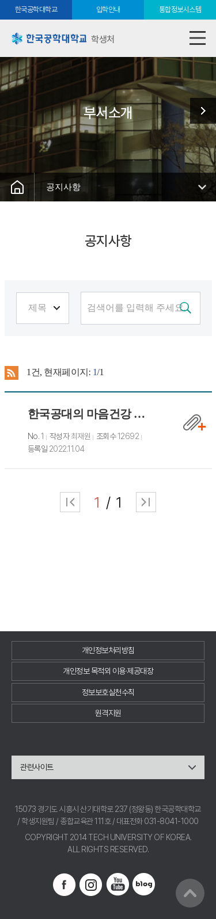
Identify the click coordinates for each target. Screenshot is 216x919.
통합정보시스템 (180, 9)
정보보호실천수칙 (108, 692)
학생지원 (198, 111)
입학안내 (108, 9)
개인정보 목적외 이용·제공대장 (108, 671)
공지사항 (63, 187)
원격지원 (108, 713)
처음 (70, 502)
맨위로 (190, 893)
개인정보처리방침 (108, 650)
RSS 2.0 (12, 373)
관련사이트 (37, 767)
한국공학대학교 (36, 9)
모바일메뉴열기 (197, 38)
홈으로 (17, 187)
